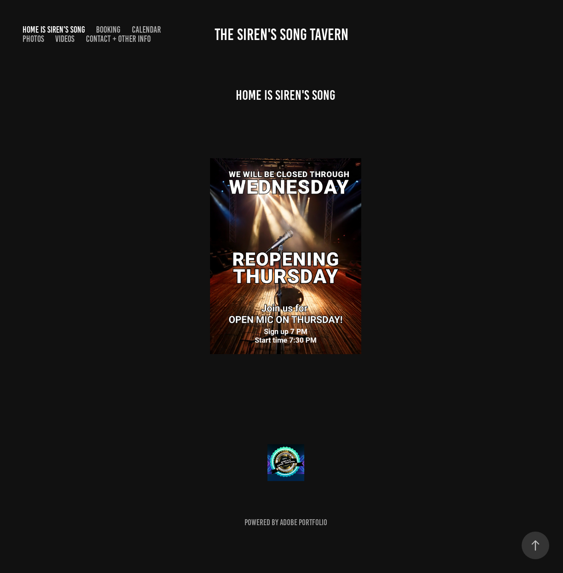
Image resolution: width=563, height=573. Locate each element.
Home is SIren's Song (54, 29)
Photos (33, 39)
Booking (108, 29)
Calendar (146, 29)
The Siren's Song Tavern (281, 34)
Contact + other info (118, 39)
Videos (64, 39)
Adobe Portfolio (303, 522)
